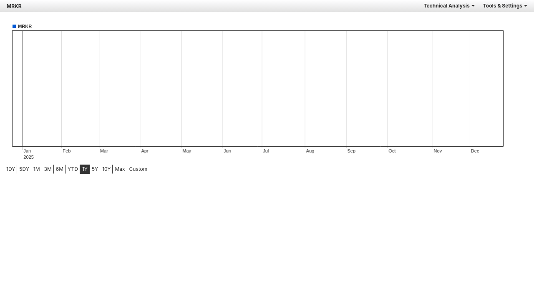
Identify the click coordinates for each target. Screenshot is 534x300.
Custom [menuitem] (138, 169)
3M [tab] (48, 169)
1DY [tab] (10, 169)
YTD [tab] (73, 169)
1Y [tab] (85, 169)
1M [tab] (36, 169)
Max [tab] (120, 169)
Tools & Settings (505, 5)
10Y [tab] (106, 169)
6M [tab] (59, 169)
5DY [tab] (24, 169)
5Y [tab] (95, 169)
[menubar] (65, 169)
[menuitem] (10, 169)
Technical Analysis (448, 5)
